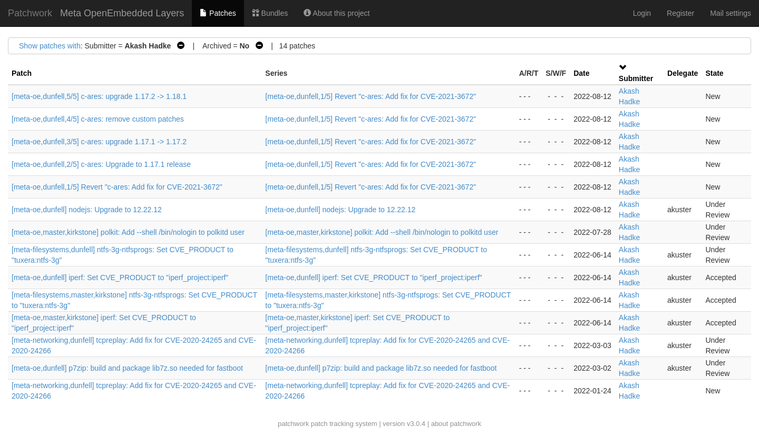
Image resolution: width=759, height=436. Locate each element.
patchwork (293, 424)
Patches (218, 13)
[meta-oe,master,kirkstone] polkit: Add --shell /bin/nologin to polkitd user (128, 232)
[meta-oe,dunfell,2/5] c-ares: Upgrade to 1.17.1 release (101, 164)
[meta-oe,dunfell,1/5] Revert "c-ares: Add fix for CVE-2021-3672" (370, 96)
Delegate (682, 73)
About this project (336, 13)
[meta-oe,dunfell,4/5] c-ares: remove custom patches (98, 119)
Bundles (270, 13)
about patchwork (456, 424)
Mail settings (730, 13)
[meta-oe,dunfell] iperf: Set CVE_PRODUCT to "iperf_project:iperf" (120, 277)
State (714, 73)
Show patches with (50, 46)
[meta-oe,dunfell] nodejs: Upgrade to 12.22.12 (87, 209)
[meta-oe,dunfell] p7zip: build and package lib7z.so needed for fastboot (127, 368)
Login (642, 13)
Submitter (636, 78)
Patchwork (30, 13)
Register (680, 13)
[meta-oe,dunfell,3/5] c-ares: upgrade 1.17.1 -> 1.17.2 (99, 141)
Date (581, 73)
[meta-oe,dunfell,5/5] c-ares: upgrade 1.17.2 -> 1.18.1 (99, 96)
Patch (22, 73)
